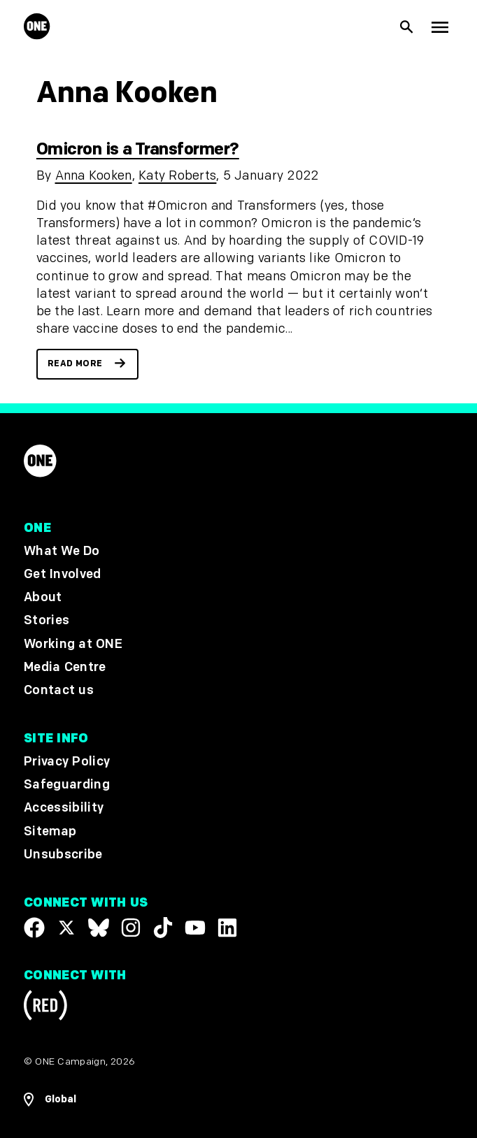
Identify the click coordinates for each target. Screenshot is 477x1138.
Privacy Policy (67, 761)
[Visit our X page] (66, 927)
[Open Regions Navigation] (238, 1100)
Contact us (59, 690)
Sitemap (50, 831)
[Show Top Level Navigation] (439, 26)
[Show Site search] (407, 27)
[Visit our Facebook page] (34, 927)
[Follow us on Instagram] (130, 927)
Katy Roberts (177, 175)
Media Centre (65, 667)
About (43, 597)
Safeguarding (67, 784)
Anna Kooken (93, 175)
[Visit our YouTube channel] (195, 927)
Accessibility (64, 808)
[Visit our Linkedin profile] (227, 927)
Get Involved (62, 574)
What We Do (61, 551)
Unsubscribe (63, 854)
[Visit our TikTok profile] (162, 927)
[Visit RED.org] (45, 1008)
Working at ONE (73, 644)
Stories (46, 621)
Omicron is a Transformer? (137, 149)
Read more (75, 364)
